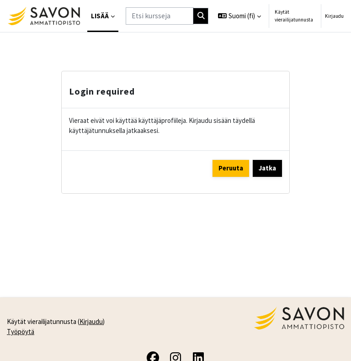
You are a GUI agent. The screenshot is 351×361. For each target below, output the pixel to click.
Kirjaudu (334, 16)
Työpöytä (20, 331)
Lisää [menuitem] (100, 15)
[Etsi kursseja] (159, 15)
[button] (239, 16)
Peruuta (230, 168)
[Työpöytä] (43, 16)
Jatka (267, 168)
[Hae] (200, 16)
